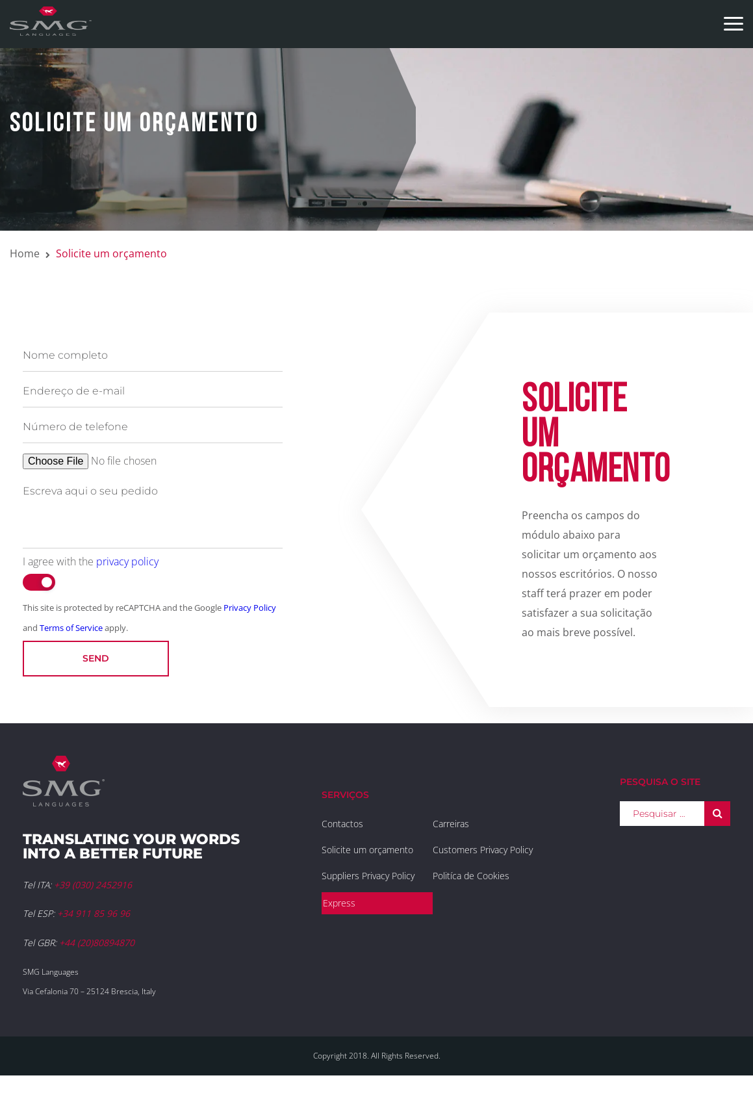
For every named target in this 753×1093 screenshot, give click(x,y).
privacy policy (127, 561)
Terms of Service (71, 628)
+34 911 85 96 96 (93, 913)
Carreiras (451, 823)
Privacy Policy (249, 607)
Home (25, 253)
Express (339, 903)
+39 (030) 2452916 (93, 885)
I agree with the (91, 561)
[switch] (39, 582)
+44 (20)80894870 (96, 942)
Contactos (342, 823)
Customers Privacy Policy (483, 849)
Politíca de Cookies (471, 875)
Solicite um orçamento (367, 849)
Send (96, 658)
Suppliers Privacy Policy (368, 875)
